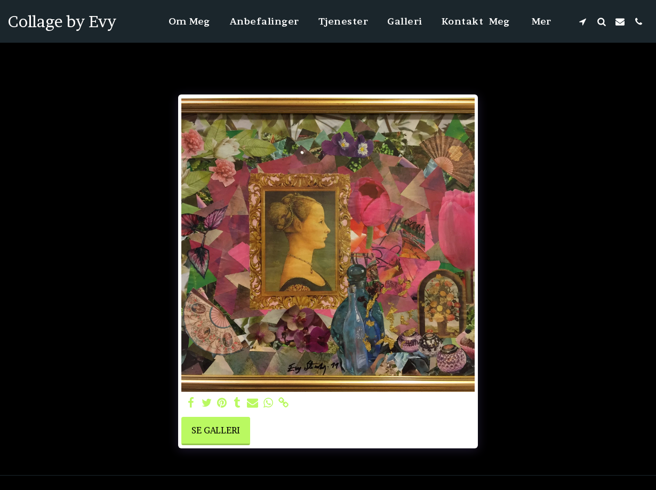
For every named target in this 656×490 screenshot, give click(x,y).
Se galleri (215, 430)
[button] (582, 21)
